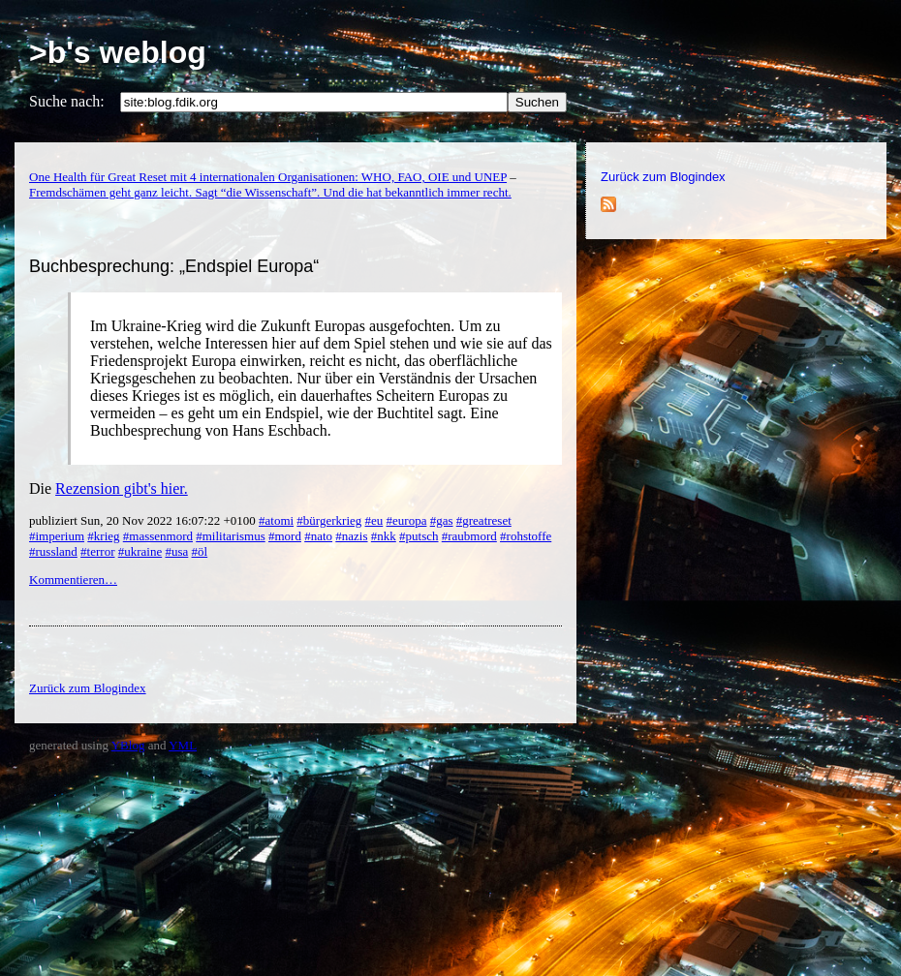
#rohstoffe (525, 536)
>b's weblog (117, 52)
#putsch (418, 536)
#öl (200, 551)
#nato (318, 536)
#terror (97, 551)
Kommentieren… (73, 579)
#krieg (103, 536)
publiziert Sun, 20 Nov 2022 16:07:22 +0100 (144, 520)
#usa (176, 551)
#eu (374, 520)
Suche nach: (67, 101)
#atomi (276, 520)
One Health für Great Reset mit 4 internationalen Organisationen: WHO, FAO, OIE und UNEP (268, 176)
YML (183, 745)
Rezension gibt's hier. (121, 488)
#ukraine (140, 551)
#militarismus (230, 536)
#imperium (56, 536)
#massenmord (158, 536)
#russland (53, 551)
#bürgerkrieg (328, 520)
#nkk (383, 536)
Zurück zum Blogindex (663, 176)
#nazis (351, 536)
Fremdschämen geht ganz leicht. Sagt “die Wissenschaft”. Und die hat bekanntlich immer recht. (270, 192)
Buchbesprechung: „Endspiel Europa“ (174, 266)
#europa (407, 520)
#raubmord (469, 536)
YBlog (128, 745)
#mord (284, 536)
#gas (441, 520)
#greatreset (484, 520)
